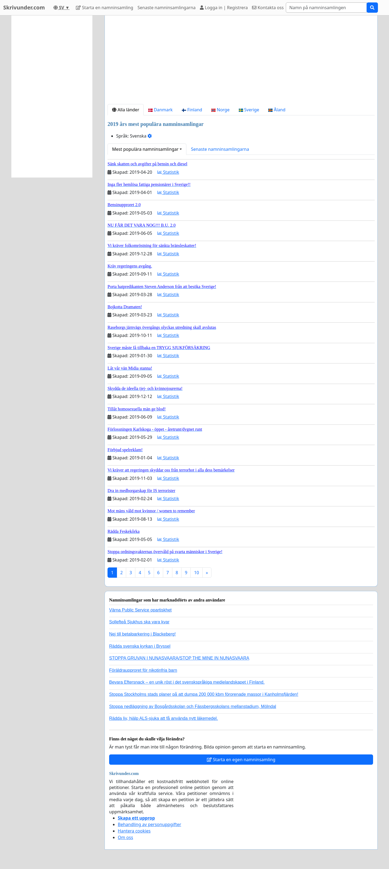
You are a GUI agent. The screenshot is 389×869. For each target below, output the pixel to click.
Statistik (168, 172)
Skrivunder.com (24, 7)
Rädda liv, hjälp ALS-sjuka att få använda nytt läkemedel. (163, 718)
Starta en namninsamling (104, 8)
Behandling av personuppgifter (149, 824)
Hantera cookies (134, 831)
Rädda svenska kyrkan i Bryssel (139, 646)
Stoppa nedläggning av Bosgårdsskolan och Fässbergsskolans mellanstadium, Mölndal (192, 706)
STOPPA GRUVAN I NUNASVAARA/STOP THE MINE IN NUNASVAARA (179, 658)
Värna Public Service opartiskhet (140, 610)
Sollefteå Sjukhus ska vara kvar (139, 622)
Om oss (125, 837)
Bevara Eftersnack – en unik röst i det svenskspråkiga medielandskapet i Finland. (186, 682)
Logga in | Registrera (224, 8)
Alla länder (125, 110)
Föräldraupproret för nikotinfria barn (143, 670)
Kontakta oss (268, 8)
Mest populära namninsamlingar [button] (145, 149)
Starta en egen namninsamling (241, 760)
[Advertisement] (241, 62)
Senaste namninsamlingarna (167, 8)
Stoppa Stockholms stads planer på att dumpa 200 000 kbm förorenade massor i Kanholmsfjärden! (203, 694)
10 (196, 573)
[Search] (326, 7)
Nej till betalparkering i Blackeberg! (142, 634)
